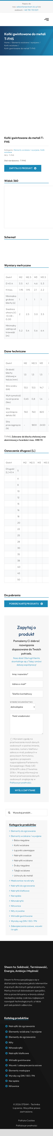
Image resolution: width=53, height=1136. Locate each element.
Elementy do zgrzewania (23, 831)
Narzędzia (16, 895)
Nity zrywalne (18, 911)
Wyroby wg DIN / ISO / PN (24, 921)
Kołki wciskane (21, 845)
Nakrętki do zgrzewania (23, 885)
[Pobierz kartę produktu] (26, 603)
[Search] (9, 812)
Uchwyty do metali (23, 875)
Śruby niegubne (22, 865)
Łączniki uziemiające (24, 850)
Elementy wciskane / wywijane (26, 150)
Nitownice (16, 905)
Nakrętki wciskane (23, 860)
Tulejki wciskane (22, 870)
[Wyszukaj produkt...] (26, 812)
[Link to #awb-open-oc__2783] (46, 19)
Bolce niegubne (21, 840)
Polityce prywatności (20, 782)
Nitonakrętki (17, 900)
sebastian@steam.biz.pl (27, 6)
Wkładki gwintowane (22, 916)
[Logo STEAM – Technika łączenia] (15, 16)
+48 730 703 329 (31, 10)
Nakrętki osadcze (23, 855)
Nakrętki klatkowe (20, 890)
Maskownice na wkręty (22, 880)
